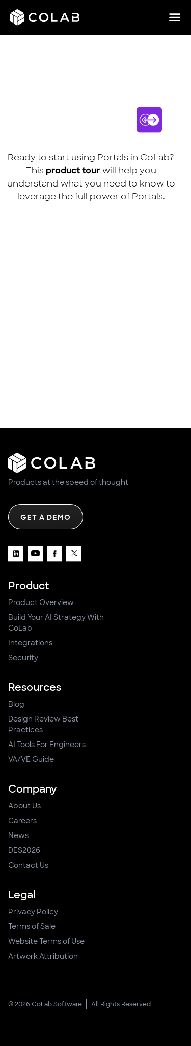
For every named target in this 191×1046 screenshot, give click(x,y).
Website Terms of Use (46, 941)
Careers (22, 820)
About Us (24, 805)
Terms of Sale (32, 926)
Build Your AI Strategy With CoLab (56, 623)
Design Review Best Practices (43, 724)
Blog (16, 704)
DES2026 (24, 850)
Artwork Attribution (43, 956)
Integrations (30, 642)
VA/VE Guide (31, 759)
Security (23, 657)
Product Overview (41, 602)
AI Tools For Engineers (47, 744)
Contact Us (28, 865)
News (18, 835)
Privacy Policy (33, 911)
